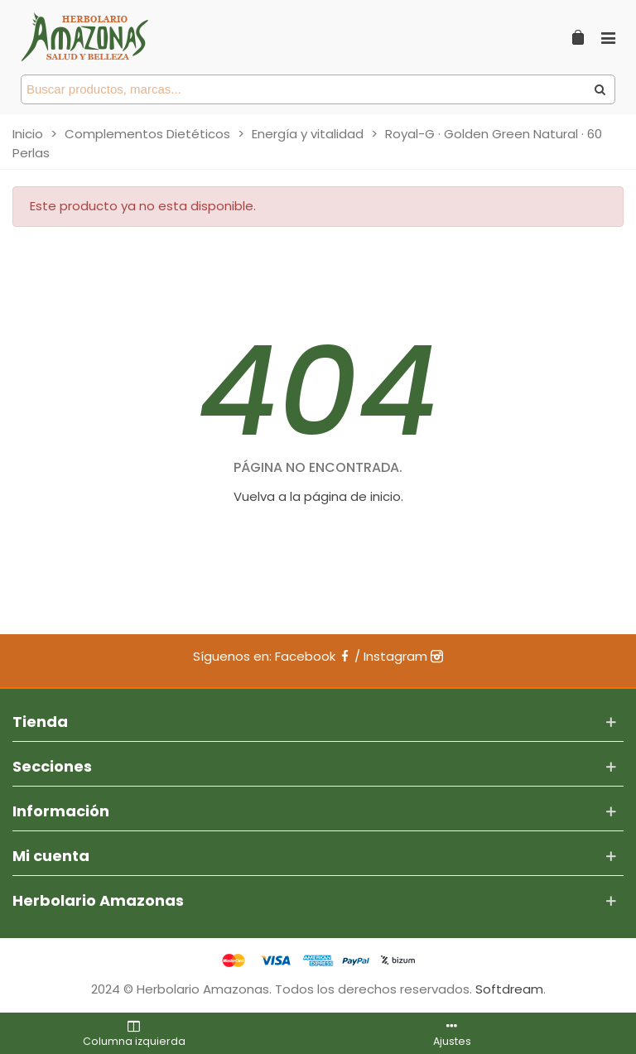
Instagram (403, 656)
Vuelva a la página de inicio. (318, 496)
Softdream (509, 989)
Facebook (313, 656)
